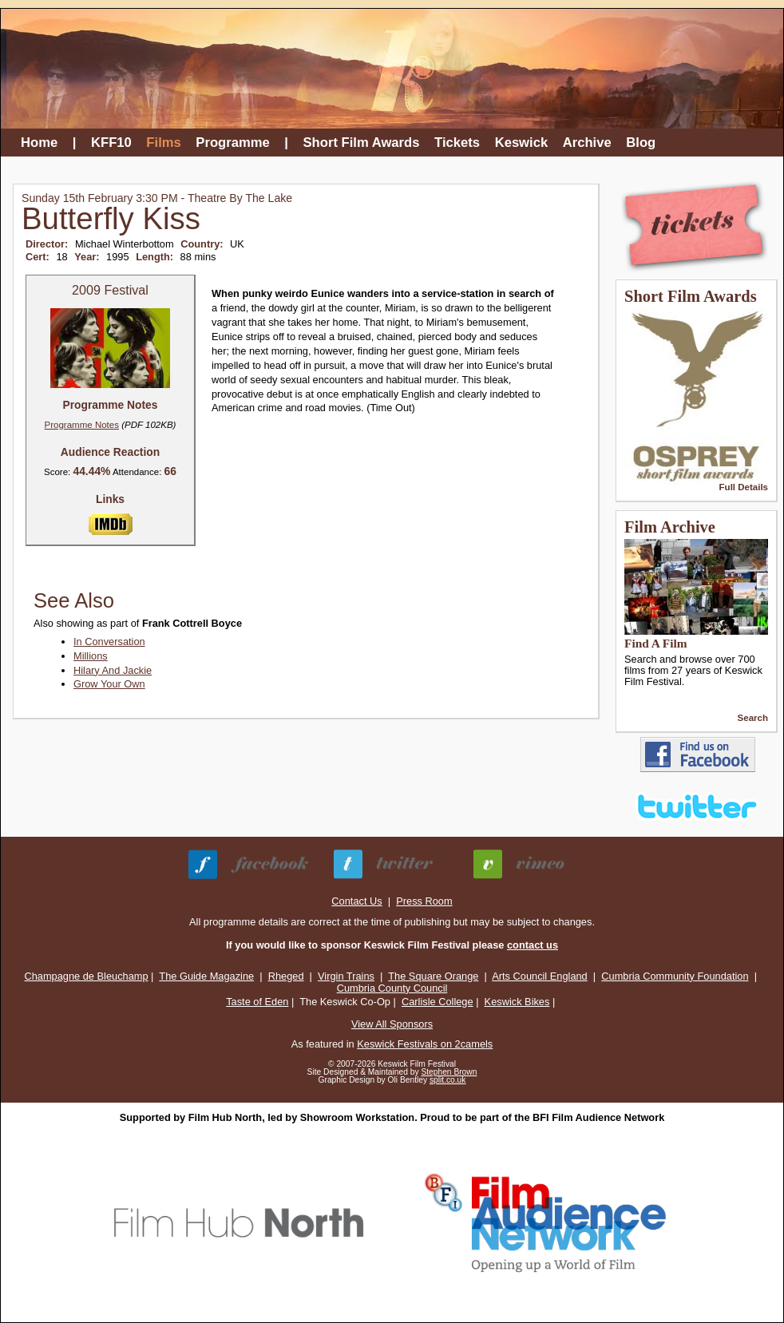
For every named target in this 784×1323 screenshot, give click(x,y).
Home (39, 142)
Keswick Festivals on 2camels (425, 1044)
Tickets (457, 142)
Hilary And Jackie (112, 670)
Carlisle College (437, 1002)
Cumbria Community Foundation (674, 976)
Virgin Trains (346, 976)
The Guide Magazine (206, 976)
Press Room (424, 901)
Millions (90, 656)
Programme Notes (82, 425)
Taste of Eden (257, 1002)
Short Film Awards (361, 142)
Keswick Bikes (517, 1002)
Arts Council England (540, 976)
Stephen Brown (449, 1072)
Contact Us (356, 901)
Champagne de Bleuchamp (86, 976)
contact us (532, 945)
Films (163, 142)
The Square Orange (433, 976)
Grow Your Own (109, 684)
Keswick (521, 142)
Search (753, 718)
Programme (232, 142)
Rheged (286, 976)
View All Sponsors (392, 1024)
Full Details (743, 487)
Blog (640, 142)
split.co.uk (448, 1079)
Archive (587, 142)
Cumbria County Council (392, 988)
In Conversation (109, 642)
